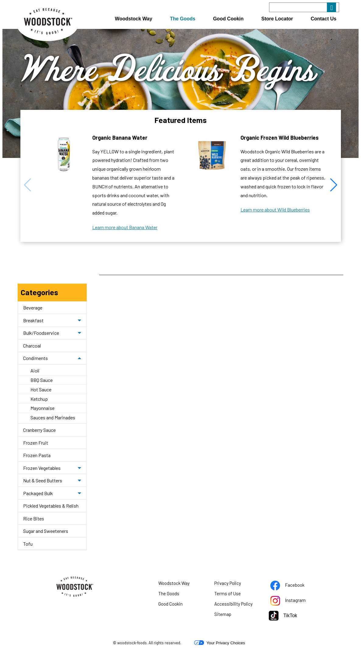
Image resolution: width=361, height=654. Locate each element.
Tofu (28, 544)
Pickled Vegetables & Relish (51, 506)
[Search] (304, 7)
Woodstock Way (133, 18)
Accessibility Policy (237, 605)
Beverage (32, 307)
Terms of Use (235, 595)
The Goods (182, 18)
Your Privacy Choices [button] (219, 642)
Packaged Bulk (38, 493)
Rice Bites (33, 518)
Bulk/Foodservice (41, 333)
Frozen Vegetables (42, 468)
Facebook (293, 586)
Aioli (35, 370)
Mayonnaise (42, 408)
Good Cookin (228, 18)
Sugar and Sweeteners (45, 531)
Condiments (35, 358)
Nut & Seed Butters (42, 480)
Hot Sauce (40, 389)
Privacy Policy (235, 584)
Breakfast (33, 320)
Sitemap (222, 614)
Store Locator (277, 18)
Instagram (293, 601)
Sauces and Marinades (52, 417)
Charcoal (32, 345)
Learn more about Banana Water (124, 227)
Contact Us (323, 18)
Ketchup (39, 399)
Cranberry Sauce (39, 430)
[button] (334, 185)
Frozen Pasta (37, 455)
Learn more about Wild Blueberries (275, 209)
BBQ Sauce (41, 380)
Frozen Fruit (35, 443)
